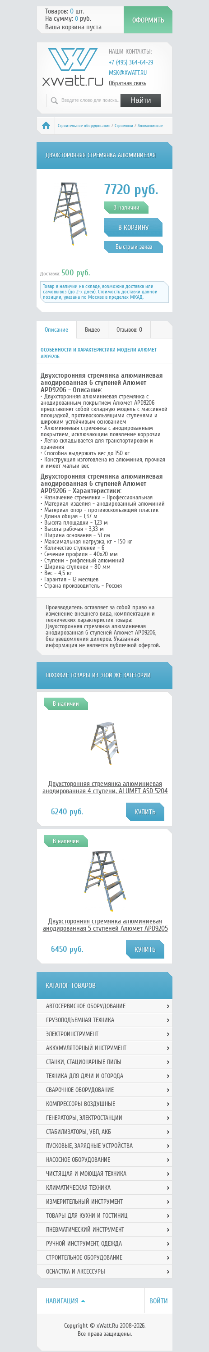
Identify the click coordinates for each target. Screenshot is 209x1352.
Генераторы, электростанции (84, 1118)
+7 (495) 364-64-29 (131, 62)
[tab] (57, 329)
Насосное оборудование (78, 1160)
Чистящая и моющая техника (86, 1174)
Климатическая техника (78, 1188)
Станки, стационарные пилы (83, 1062)
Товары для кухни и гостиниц (87, 1216)
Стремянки (124, 125)
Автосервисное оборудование (85, 1006)
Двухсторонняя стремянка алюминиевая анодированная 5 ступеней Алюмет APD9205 (105, 925)
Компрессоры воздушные (80, 1104)
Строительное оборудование (84, 125)
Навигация (62, 1301)
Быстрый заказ (134, 247)
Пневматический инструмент (85, 1229)
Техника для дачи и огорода (84, 1076)
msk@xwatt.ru (128, 73)
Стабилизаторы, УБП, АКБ (78, 1132)
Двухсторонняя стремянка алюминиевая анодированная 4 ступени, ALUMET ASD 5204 (105, 787)
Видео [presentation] (92, 329)
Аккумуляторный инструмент (86, 1048)
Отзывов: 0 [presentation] (129, 329)
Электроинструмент (72, 1034)
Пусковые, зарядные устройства (89, 1146)
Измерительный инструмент (84, 1202)
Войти (158, 1301)
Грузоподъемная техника (80, 1020)
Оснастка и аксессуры (75, 1271)
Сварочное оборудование (80, 1090)
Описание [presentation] (56, 329)
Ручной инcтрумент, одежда (84, 1243)
